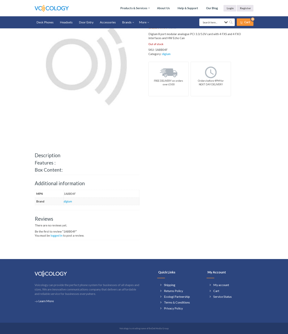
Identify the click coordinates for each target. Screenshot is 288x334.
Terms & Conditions (177, 302)
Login (230, 8)
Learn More (44, 301)
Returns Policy (173, 291)
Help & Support (188, 8)
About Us (163, 8)
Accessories (108, 22)
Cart (216, 291)
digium (166, 54)
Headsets (66, 22)
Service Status (222, 296)
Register (245, 8)
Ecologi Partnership (177, 296)
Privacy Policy (173, 308)
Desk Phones (45, 22)
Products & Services (133, 8)
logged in (56, 235)
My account (221, 285)
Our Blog (212, 8)
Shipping (169, 285)
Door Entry (86, 22)
